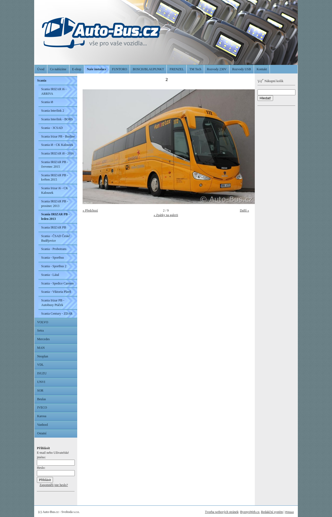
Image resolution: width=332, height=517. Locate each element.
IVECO (42, 407)
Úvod (40, 69)
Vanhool (42, 425)
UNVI (41, 382)
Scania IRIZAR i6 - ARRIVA (53, 91)
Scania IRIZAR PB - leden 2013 (55, 216)
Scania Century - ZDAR (56, 313)
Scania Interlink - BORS (57, 119)
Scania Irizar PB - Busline (58, 136)
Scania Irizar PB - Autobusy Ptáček (52, 302)
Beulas (41, 399)
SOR (40, 390)
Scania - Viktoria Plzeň (56, 292)
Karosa (41, 416)
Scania (41, 80)
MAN (41, 348)
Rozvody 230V (217, 69)
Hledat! (265, 98)
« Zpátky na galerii (166, 215)
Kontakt (262, 69)
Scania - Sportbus (52, 257)
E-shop (76, 69)
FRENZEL (176, 69)
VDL (40, 365)
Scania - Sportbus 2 (53, 266)
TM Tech (195, 69)
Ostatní (42, 433)
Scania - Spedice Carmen (57, 283)
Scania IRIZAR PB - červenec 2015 (54, 164)
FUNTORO (119, 69)
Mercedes (43, 339)
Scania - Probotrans (53, 249)
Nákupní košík (270, 81)
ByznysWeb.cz (249, 512)
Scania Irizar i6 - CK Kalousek (54, 190)
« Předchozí (90, 210)
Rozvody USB (241, 69)
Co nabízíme (58, 69)
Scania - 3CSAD (52, 128)
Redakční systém (272, 512)
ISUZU (42, 373)
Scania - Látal (50, 275)
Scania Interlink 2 (52, 110)
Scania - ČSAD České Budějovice (55, 238)
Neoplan (42, 356)
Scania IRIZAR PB (53, 227)
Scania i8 (47, 102)
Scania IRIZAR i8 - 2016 (57, 153)
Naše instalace (96, 69)
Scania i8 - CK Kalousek (57, 145)
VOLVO (42, 322)
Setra (40, 330)
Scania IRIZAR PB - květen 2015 (54, 177)
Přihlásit (289, 512)
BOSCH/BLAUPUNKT (148, 69)
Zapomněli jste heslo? (54, 485)
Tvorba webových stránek (222, 512)
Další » (244, 210)
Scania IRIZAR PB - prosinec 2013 (54, 203)
